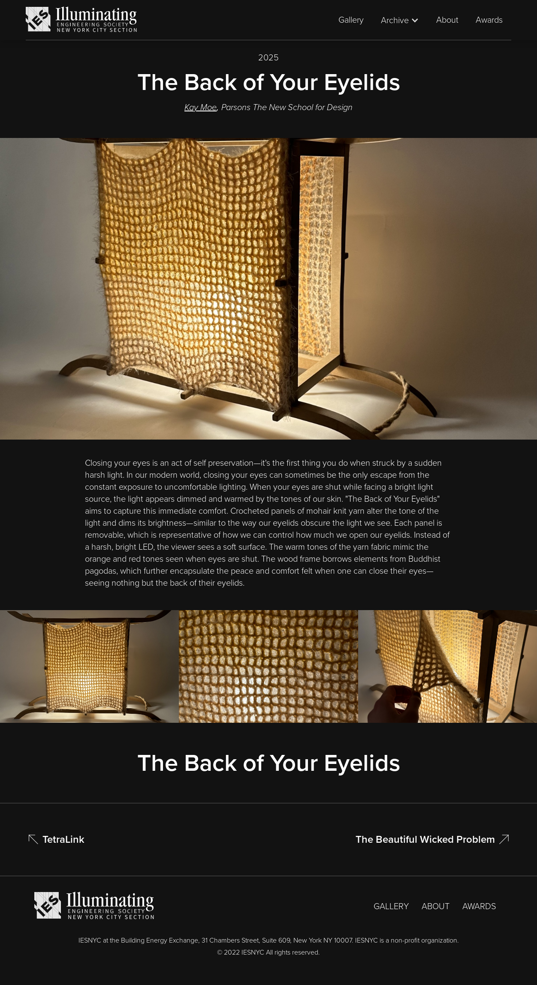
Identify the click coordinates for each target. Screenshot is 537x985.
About (447, 19)
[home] (81, 19)
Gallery (351, 19)
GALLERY (391, 906)
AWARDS (479, 906)
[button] (400, 20)
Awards (489, 19)
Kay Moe (200, 107)
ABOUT (436, 906)
